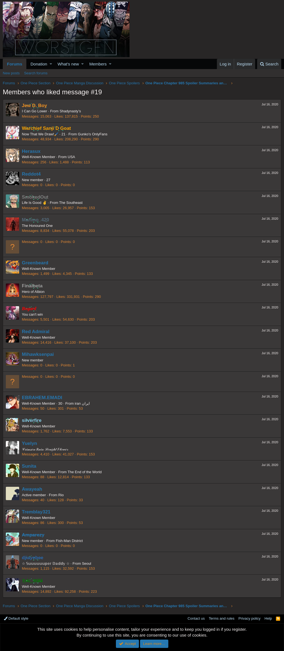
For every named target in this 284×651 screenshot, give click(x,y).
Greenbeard (35, 262)
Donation (39, 64)
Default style (16, 618)
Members (98, 64)
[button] (51, 64)
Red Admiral (36, 331)
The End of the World (85, 472)
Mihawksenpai (38, 354)
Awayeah (32, 489)
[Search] (269, 64)
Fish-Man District (69, 541)
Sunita (29, 466)
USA (71, 157)
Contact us (196, 618)
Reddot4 (31, 174)
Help (268, 618)
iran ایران (82, 403)
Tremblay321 (36, 512)
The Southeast (71, 203)
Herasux (31, 151)
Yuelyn (29, 443)
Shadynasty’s (70, 111)
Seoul (86, 563)
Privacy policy (249, 618)
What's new (68, 64)
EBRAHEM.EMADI (42, 397)
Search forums (36, 73)
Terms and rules (221, 618)
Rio (61, 495)
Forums (14, 64)
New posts (11, 73)
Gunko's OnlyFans (93, 134)
